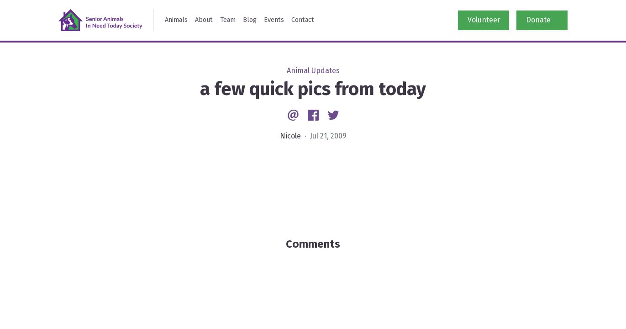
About (204, 20)
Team (228, 20)
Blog (250, 20)
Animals (176, 20)
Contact (302, 20)
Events (274, 20)
